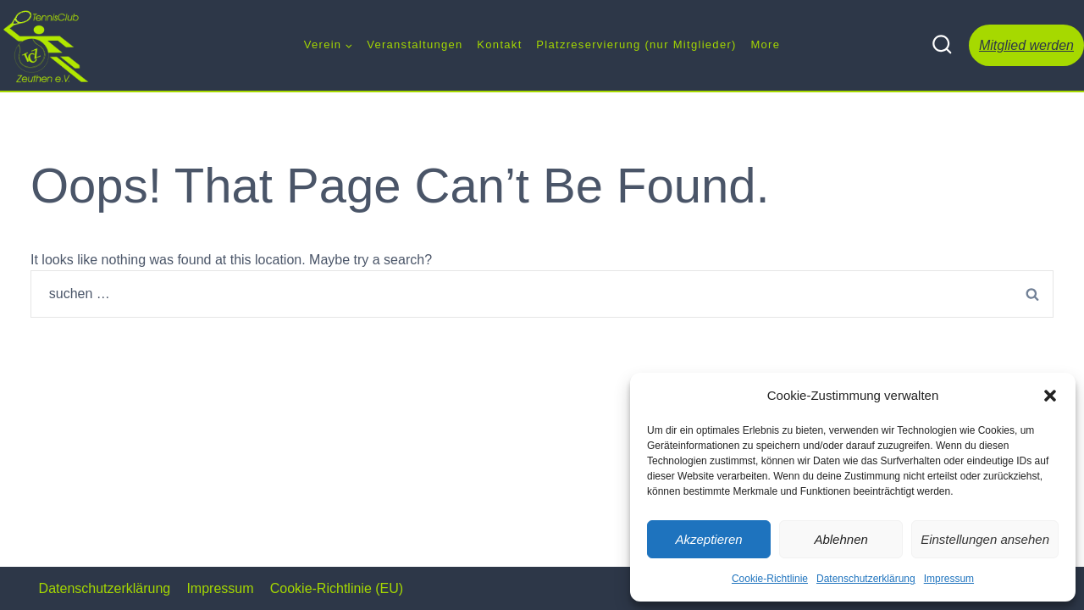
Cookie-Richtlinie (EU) (336, 588)
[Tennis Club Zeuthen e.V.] (46, 45)
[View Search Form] (942, 45)
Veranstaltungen (414, 44)
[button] (1050, 395)
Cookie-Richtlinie (770, 579)
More (765, 44)
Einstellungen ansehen (985, 539)
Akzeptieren (708, 539)
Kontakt (499, 44)
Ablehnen (840, 539)
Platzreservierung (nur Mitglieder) (636, 44)
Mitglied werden (1026, 45)
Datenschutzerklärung (865, 579)
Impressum (949, 579)
